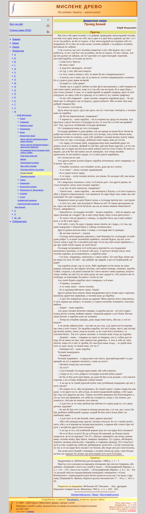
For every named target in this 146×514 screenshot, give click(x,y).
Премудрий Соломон (29, 175)
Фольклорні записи (28, 201)
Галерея (23, 209)
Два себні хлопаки (28, 179)
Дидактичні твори (27, 147)
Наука (15, 44)
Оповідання (25, 139)
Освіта (15, 48)
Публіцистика (19, 239)
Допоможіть (73, 499)
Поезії (22, 128)
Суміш (22, 194)
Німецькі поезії (26, 136)
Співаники (24, 132)
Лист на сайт (16, 24)
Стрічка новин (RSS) (20, 30)
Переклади (25, 198)
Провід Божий (26, 186)
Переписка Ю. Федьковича (31, 205)
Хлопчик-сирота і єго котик (32, 183)
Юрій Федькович (24, 124)
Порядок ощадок (27, 190)
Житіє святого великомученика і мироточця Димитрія (34, 157)
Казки (22, 143)
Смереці (30, 512)
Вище (95, 494)
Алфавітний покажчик (27, 216)
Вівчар (23, 172)
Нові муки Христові (28, 168)
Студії (22, 212)
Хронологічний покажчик (28, 220)
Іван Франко (20, 224)
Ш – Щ (17, 235)
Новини (16, 40)
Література (18, 52)
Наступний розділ (109, 494)
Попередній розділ (81, 494)
